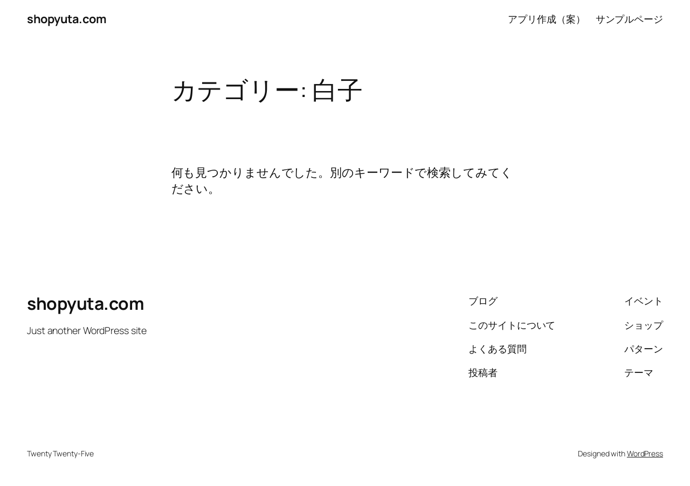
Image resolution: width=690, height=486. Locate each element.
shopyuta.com (66, 19)
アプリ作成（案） (546, 18)
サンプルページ (629, 18)
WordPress (645, 453)
